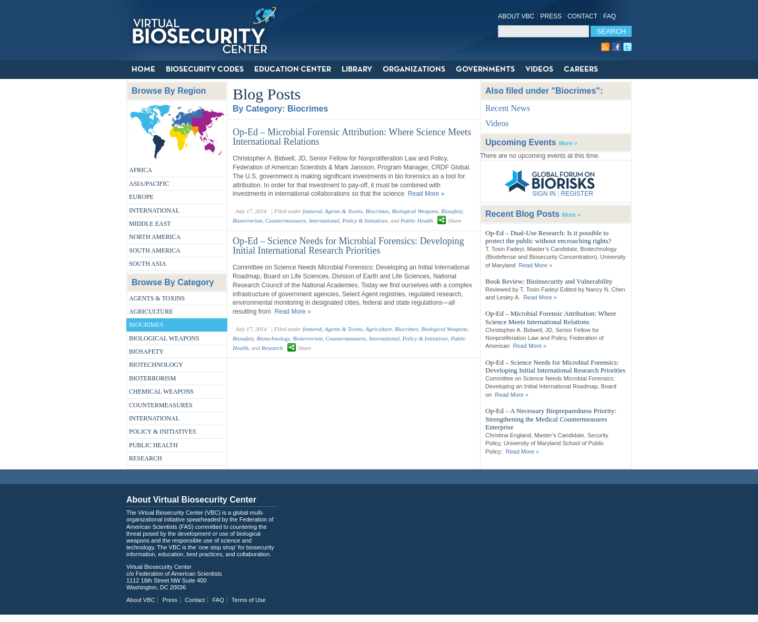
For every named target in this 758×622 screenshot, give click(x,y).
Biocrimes (146, 324)
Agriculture (151, 311)
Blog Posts (267, 94)
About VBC (516, 16)
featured (312, 211)
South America (155, 250)
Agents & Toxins (157, 298)
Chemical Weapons (161, 391)
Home (143, 69)
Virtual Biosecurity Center (208, 30)
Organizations (414, 69)
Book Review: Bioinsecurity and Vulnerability (549, 281)
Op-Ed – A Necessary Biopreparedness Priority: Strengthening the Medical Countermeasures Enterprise (550, 419)
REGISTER (577, 193)
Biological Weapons (164, 338)
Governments (485, 69)
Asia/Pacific (149, 183)
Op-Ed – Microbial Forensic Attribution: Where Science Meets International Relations (352, 137)
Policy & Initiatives (162, 431)
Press (551, 16)
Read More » (426, 193)
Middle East (150, 223)
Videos (539, 69)
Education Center (292, 69)
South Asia (147, 263)
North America (155, 236)
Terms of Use (249, 600)
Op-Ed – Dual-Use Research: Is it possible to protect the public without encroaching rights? (548, 237)
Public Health (153, 445)
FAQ (609, 16)
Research (145, 458)
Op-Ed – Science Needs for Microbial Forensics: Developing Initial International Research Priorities (348, 246)
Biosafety (146, 351)
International (154, 210)
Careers (581, 69)
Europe (141, 196)
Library (357, 69)
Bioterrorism (152, 378)
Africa (140, 170)
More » (567, 143)
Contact (582, 16)
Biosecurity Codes (205, 69)
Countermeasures (161, 405)
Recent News (507, 108)
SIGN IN (544, 193)
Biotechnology (156, 364)
